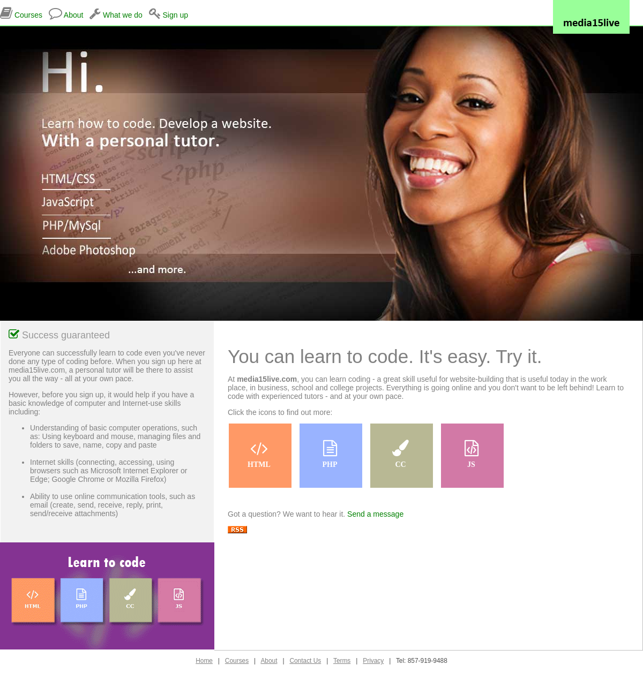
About (74, 15)
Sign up (175, 15)
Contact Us (305, 660)
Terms (341, 660)
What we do (123, 15)
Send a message (374, 514)
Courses (28, 15)
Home (204, 660)
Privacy (373, 660)
